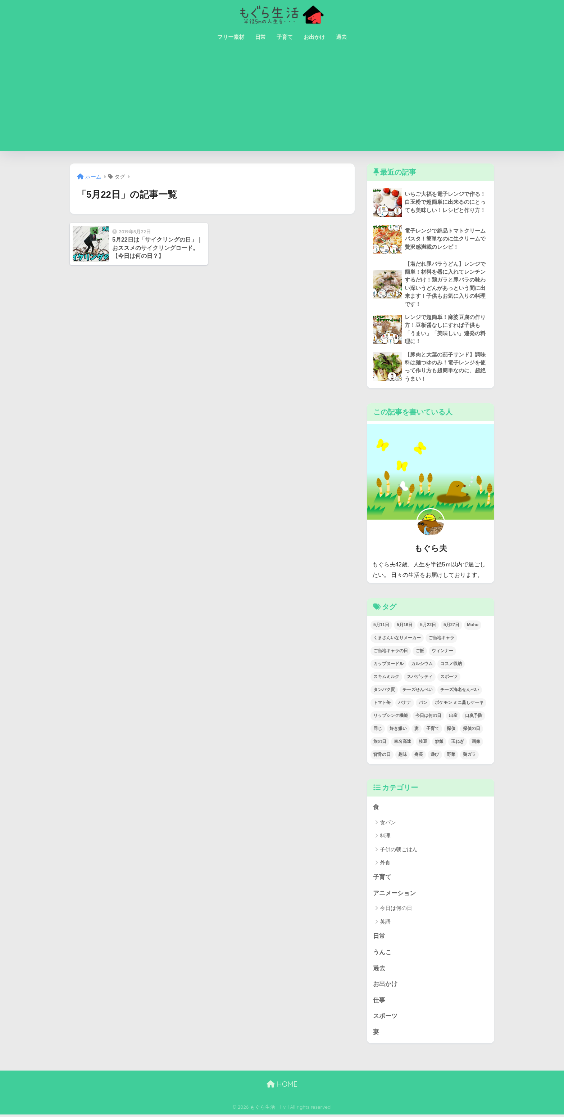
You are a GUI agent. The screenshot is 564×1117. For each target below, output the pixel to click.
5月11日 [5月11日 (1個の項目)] (381, 625)
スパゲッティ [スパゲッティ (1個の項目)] (420, 677)
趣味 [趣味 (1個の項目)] (402, 755)
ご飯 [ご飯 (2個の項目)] (419, 651)
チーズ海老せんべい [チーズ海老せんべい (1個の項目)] (459, 690)
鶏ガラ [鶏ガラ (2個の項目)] (469, 755)
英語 (385, 923)
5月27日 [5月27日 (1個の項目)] (451, 625)
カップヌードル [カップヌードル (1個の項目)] (388, 664)
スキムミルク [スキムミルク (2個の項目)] (386, 677)
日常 (260, 37)
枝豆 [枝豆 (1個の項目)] (423, 742)
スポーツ (385, 1018)
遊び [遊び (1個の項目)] (435, 755)
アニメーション (394, 894)
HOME (282, 1086)
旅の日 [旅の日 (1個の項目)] (379, 742)
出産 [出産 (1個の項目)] (453, 716)
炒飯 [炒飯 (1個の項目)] (439, 742)
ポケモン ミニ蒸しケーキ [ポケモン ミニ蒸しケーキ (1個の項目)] (459, 703)
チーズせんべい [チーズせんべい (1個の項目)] (417, 690)
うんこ (382, 953)
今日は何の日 (396, 909)
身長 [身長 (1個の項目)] (418, 755)
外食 (385, 864)
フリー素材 (230, 37)
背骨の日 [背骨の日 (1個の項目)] (382, 755)
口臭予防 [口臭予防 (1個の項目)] (473, 716)
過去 (341, 37)
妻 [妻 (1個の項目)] (416, 729)
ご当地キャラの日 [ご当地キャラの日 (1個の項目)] (390, 651)
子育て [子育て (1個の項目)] (432, 729)
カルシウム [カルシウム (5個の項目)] (422, 664)
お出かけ (314, 37)
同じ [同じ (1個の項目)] (377, 729)
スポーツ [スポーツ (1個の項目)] (449, 677)
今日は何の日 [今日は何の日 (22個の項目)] (428, 716)
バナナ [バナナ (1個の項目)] (404, 703)
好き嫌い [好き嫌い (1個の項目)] (398, 729)
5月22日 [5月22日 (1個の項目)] (428, 625)
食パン (388, 823)
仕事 (379, 1002)
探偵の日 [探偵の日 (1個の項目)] (471, 729)
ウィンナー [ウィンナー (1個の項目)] (442, 651)
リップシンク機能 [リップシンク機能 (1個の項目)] (390, 716)
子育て (285, 37)
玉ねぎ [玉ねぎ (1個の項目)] (457, 742)
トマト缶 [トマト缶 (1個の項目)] (382, 703)
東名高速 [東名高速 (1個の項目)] (402, 742)
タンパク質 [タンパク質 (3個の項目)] (384, 690)
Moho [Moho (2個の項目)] (472, 625)
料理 (385, 837)
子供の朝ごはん (399, 850)
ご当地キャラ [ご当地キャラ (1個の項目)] (441, 638)
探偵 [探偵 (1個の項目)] (451, 729)
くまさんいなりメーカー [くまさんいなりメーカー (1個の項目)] (397, 638)
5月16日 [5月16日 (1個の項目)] (405, 625)
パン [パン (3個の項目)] (423, 703)
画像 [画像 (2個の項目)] (476, 742)
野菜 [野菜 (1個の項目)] (451, 755)
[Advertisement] (282, 100)
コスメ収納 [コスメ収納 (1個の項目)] (451, 664)
